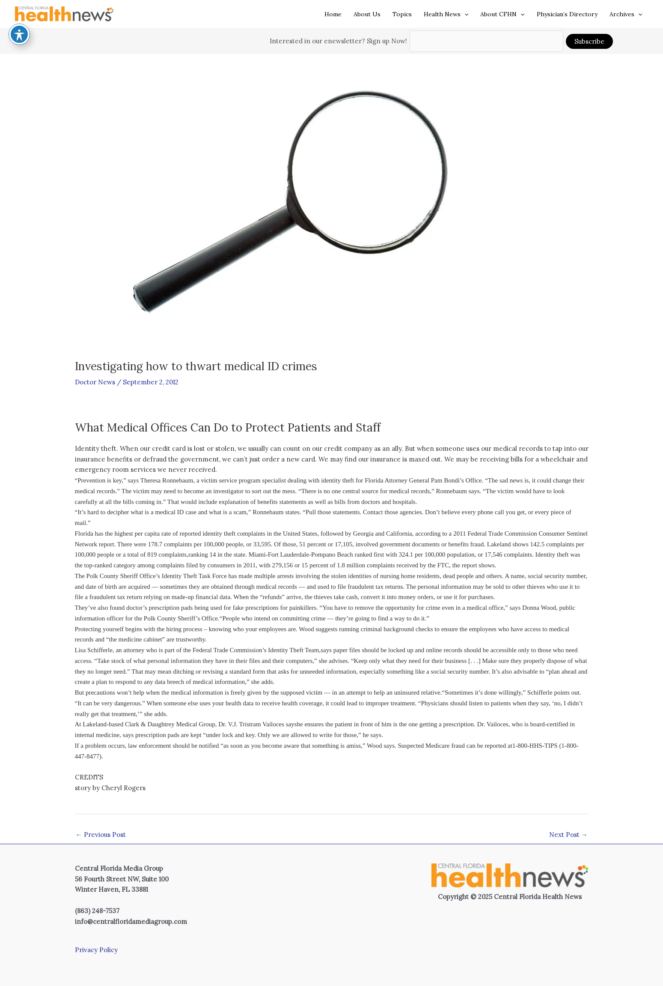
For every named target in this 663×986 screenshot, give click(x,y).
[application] (464, 14)
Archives (625, 14)
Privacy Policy (96, 950)
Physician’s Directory (567, 14)
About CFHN (502, 14)
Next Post (568, 834)
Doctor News (95, 382)
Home (333, 14)
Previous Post (101, 834)
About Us (367, 14)
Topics (402, 14)
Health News (446, 14)
